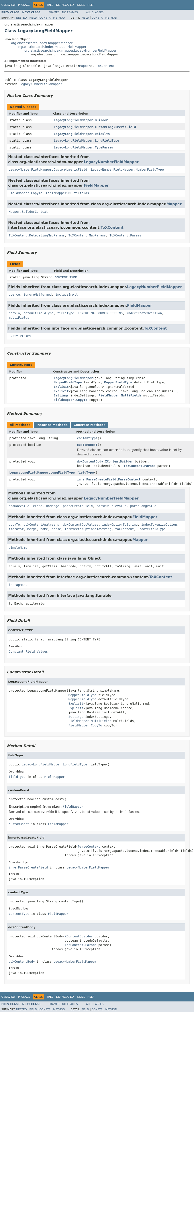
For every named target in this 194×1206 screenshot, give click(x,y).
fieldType (65, 313)
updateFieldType (152, 529)
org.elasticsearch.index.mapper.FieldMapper (52, 47)
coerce (14, 294)
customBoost (87, 445)
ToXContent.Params (125, 235)
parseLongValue (143, 506)
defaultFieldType (38, 313)
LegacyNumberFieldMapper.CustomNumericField (48, 169)
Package (24, 4)
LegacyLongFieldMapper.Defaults (82, 134)
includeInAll (66, 294)
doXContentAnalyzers (41, 524)
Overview (8, 4)
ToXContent (105, 66)
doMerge (52, 506)
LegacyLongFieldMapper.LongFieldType (86, 140)
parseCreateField (78, 506)
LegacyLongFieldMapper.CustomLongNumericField (95, 127)
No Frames (70, 12)
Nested (21, 17)
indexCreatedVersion (144, 313)
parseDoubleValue (111, 506)
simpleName (18, 547)
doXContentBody (90, 461)
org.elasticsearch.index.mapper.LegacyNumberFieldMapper (70, 50)
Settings (61, 395)
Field (33, 17)
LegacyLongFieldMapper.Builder (81, 120)
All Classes (95, 12)
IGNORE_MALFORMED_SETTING (100, 313)
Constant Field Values (28, 651)
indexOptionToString (119, 524)
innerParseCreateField (96, 479)
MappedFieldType (68, 382)
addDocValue (19, 506)
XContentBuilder (119, 461)
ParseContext (129, 479)
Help (90, 4)
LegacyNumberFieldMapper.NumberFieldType (127, 169)
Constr (45, 17)
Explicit (61, 386)
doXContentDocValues (80, 524)
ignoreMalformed (37, 294)
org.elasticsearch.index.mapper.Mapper (42, 43)
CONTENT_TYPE (66, 277)
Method (59, 17)
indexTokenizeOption (159, 524)
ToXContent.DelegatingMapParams (37, 235)
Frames (54, 12)
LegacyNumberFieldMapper (40, 84)
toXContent (124, 529)
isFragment (18, 585)
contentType (87, 438)
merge (32, 529)
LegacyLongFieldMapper (73, 378)
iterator (16, 529)
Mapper (84, 66)
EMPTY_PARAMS (20, 336)
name (44, 529)
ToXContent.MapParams (87, 235)
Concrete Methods (90, 425)
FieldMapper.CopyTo (25, 193)
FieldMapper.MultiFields (67, 193)
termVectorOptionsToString (88, 529)
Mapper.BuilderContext (28, 211)
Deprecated (65, 4)
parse (56, 529)
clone (37, 506)
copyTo (14, 313)
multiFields (19, 317)
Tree (50, 4)
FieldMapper (96, 185)
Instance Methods (51, 425)
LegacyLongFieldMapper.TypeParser (84, 147)
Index (80, 4)
